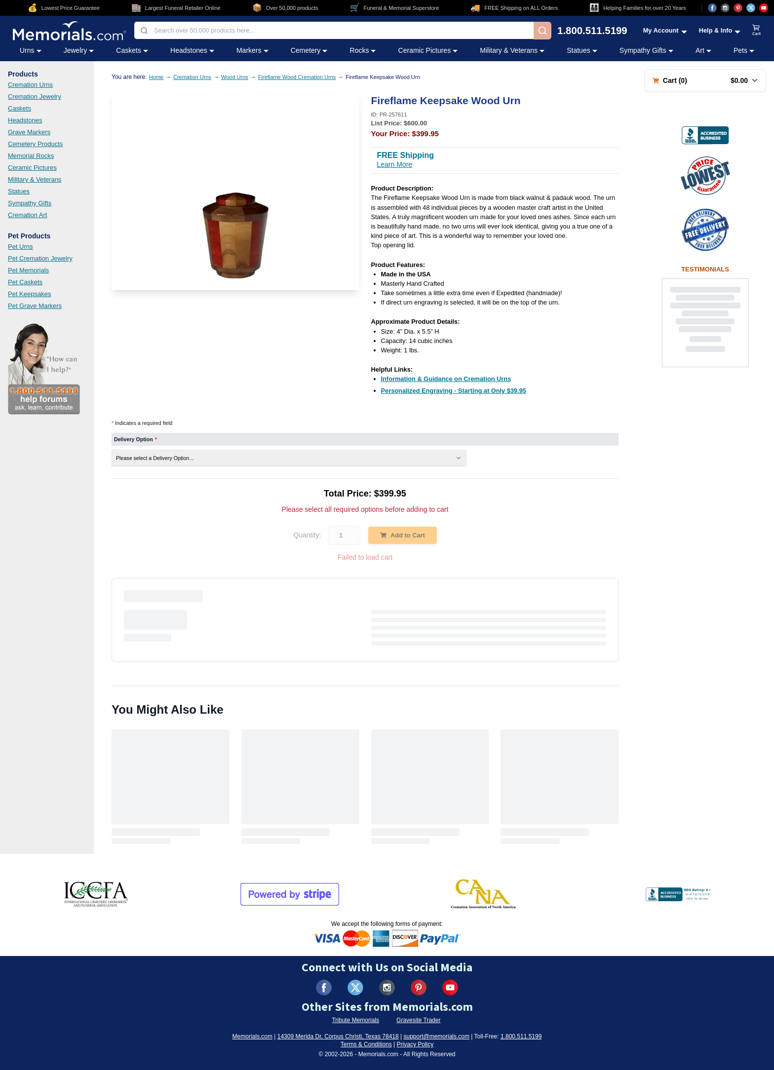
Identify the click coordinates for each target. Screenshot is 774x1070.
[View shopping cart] (756, 31)
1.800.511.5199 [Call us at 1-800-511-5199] (592, 31)
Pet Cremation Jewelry (40, 258)
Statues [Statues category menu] (582, 50)
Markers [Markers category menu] (252, 50)
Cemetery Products (35, 144)
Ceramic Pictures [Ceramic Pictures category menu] (428, 50)
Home (156, 77)
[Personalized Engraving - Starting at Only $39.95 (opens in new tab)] (453, 390)
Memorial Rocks (31, 155)
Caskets (19, 108)
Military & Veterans (34, 179)
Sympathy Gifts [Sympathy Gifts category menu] (646, 50)
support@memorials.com (436, 1036)
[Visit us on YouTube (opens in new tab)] (763, 7)
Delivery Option (135, 439)
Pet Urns (20, 246)
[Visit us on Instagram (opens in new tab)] (725, 7)
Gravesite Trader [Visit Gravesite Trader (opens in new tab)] (418, 1020)
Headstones (25, 120)
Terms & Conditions (366, 1044)
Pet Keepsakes (29, 294)
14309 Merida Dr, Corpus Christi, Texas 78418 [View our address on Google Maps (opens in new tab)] (338, 1036)
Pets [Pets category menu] (744, 50)
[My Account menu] (665, 30)
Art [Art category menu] (703, 50)
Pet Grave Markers (35, 305)
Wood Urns (234, 77)
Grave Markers (29, 132)
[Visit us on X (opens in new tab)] (750, 7)
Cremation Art (27, 215)
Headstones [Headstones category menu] (192, 50)
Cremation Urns (30, 84)
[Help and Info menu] (720, 30)
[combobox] (334, 30)
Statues (19, 191)
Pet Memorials (28, 270)
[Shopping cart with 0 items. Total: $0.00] (705, 80)
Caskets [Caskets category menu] (132, 50)
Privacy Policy (415, 1044)
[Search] (542, 30)
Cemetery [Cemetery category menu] (309, 50)
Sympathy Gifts (29, 203)
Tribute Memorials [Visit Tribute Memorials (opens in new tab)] (355, 1020)
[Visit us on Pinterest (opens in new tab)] (738, 7)
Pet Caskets (25, 282)
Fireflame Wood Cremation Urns (297, 77)
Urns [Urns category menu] (30, 50)
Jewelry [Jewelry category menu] (79, 50)
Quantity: (307, 535)
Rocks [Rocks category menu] (363, 50)
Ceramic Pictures (32, 167)
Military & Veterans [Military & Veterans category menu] (512, 50)
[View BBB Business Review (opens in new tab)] (705, 135)
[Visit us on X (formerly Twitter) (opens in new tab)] (355, 987)
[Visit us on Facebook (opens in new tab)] (712, 7)
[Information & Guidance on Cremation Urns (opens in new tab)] (446, 378)
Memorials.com (252, 1036)
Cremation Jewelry (34, 96)
